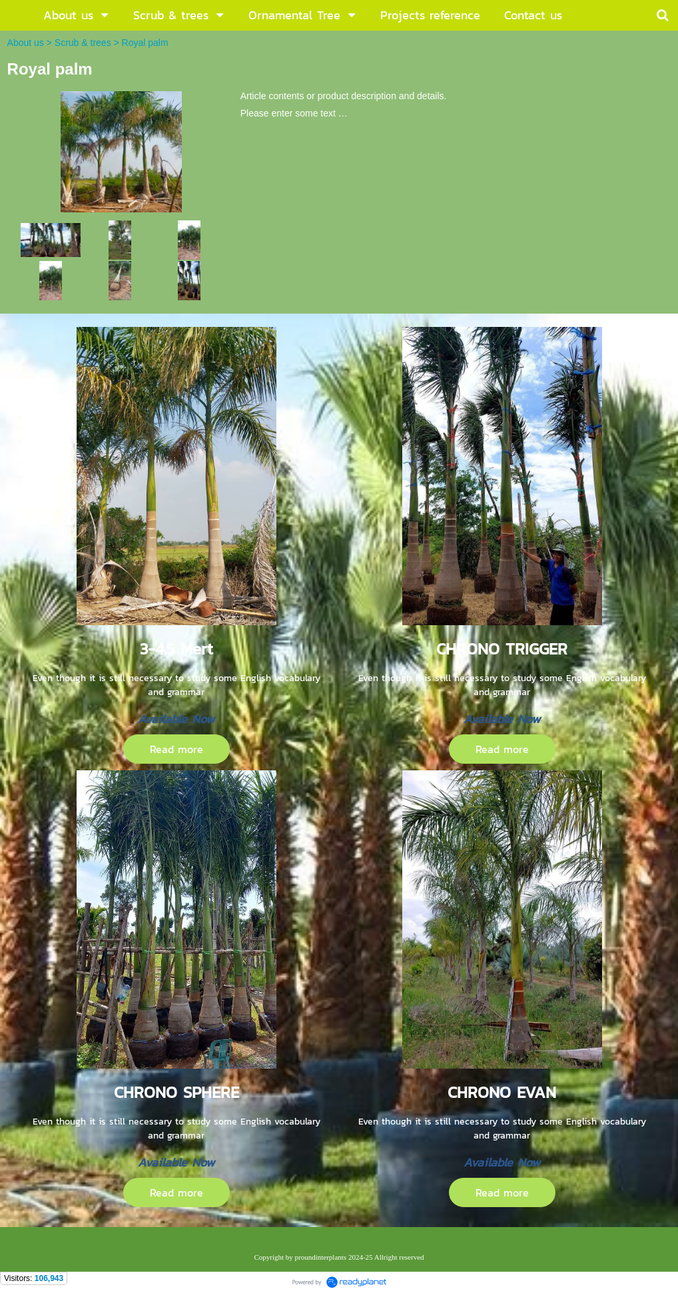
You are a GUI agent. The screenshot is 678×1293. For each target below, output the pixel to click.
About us (25, 42)
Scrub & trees (83, 42)
